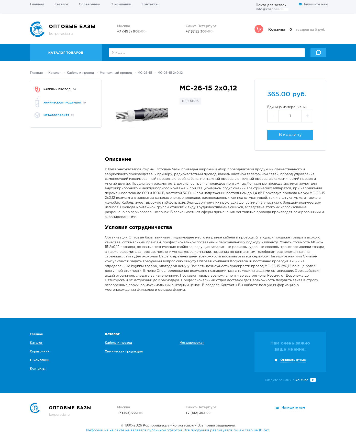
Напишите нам (313, 4)
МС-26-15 (145, 72)
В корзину (290, 135)
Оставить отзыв (293, 360)
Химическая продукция (124, 351)
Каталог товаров (66, 52)
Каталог (61, 4)
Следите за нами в (290, 380)
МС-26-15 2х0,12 (170, 72)
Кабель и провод (80, 72)
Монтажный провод (116, 72)
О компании (120, 4)
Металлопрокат (192, 342)
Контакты (149, 4)
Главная (37, 4)
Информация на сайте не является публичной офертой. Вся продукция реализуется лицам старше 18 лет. (178, 430)
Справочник (89, 4)
